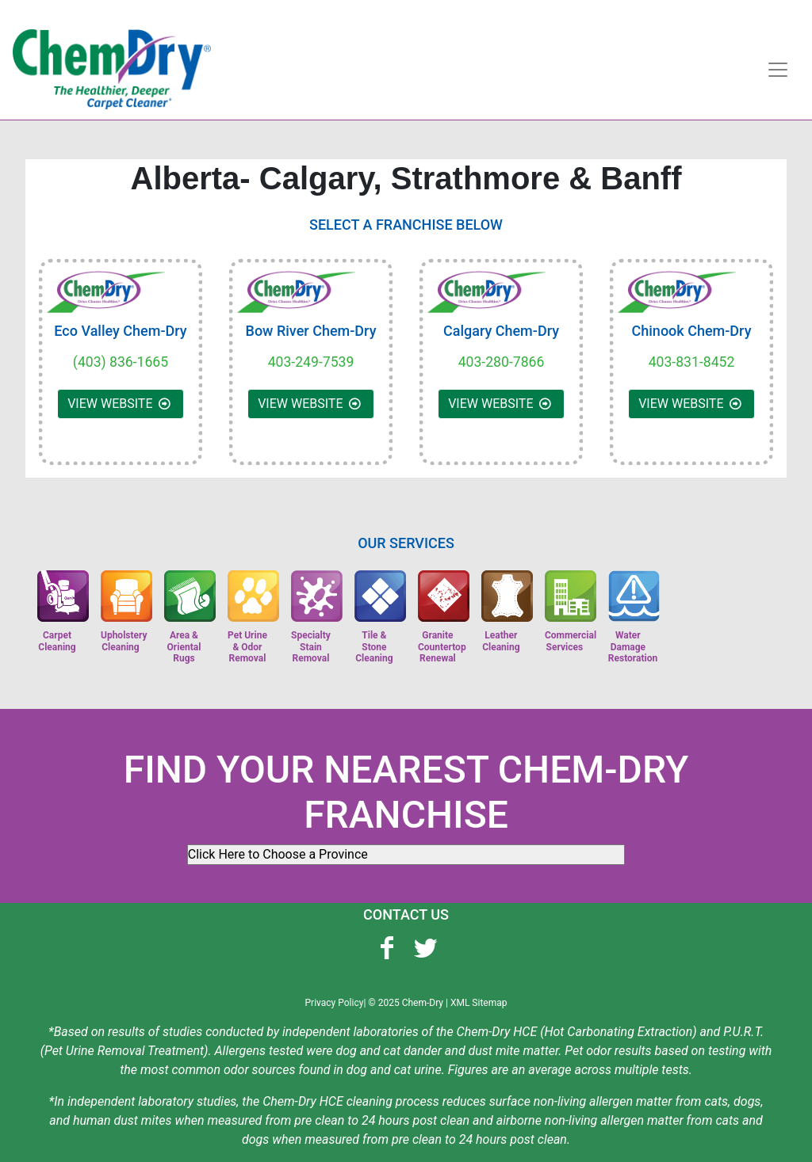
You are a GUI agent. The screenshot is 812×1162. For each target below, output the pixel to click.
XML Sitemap (479, 1002)
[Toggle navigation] (777, 70)
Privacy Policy (334, 1002)
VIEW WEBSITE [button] (120, 403)
